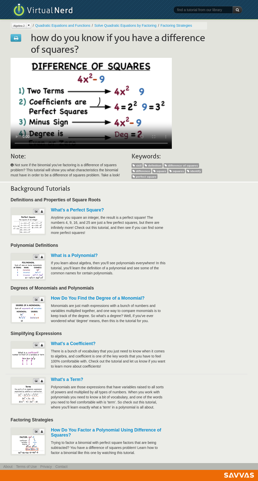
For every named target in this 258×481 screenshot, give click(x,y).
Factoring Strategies (176, 25)
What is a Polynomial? (74, 255)
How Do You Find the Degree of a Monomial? (98, 298)
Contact (61, 467)
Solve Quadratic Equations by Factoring (125, 25)
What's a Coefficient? (73, 343)
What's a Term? (67, 379)
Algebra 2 (19, 25)
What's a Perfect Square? (77, 209)
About (8, 467)
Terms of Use (26, 467)
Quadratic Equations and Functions (62, 25)
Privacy (46, 467)
